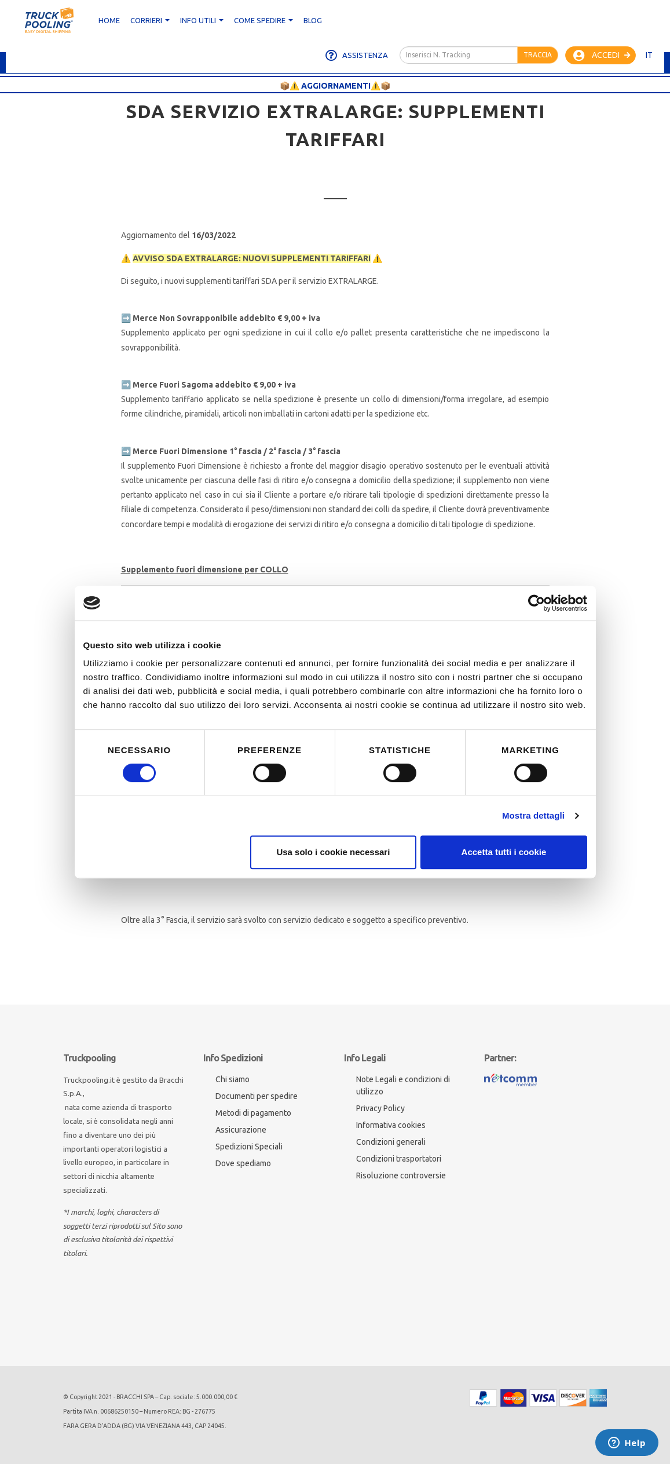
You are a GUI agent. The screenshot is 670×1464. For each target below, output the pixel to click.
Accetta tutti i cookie (504, 852)
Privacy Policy (380, 1108)
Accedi (602, 55)
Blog (312, 20)
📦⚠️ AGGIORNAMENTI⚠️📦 (335, 85)
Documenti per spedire (256, 1096)
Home (109, 20)
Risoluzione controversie (401, 1175)
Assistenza (356, 55)
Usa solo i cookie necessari (333, 852)
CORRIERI (150, 20)
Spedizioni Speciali (249, 1146)
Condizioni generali (391, 1142)
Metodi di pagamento (253, 1113)
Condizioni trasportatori (398, 1158)
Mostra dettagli (533, 815)
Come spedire (263, 20)
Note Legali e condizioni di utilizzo (403, 1085)
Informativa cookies (391, 1125)
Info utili (202, 20)
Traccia (537, 55)
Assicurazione (240, 1129)
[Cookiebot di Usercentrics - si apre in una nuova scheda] (536, 603)
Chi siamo (232, 1079)
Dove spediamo (243, 1163)
